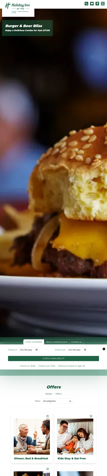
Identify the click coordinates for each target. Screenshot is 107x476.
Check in (12, 350)
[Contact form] (92, 3)
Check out (60, 350)
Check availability (53, 358)
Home (48, 394)
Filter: (38, 401)
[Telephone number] (86, 3)
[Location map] (97, 3)
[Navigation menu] (103, 3)
